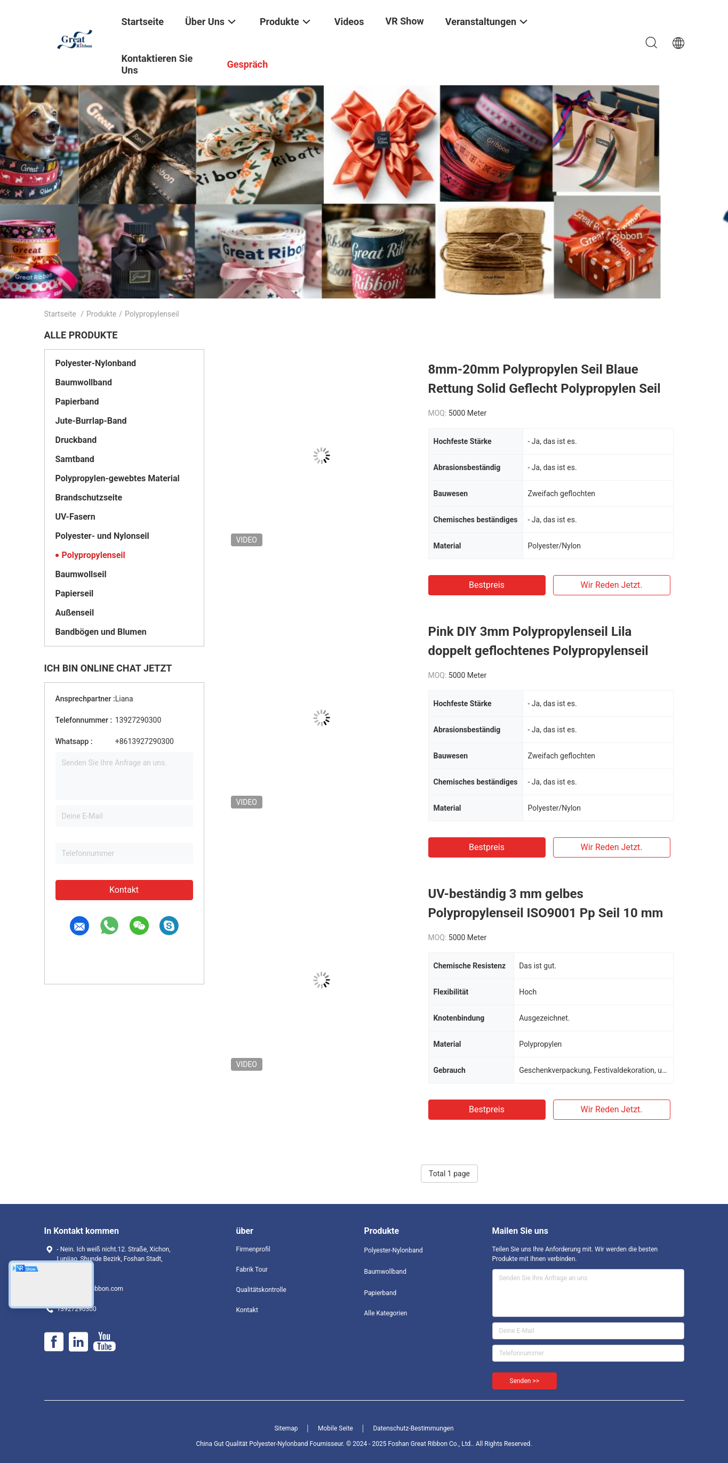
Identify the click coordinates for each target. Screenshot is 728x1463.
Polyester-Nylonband (96, 363)
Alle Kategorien (385, 1313)
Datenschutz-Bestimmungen (413, 1428)
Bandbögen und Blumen (101, 632)
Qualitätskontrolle (261, 1290)
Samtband (74, 459)
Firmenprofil (253, 1249)
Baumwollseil (81, 574)
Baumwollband (83, 382)
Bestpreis (487, 585)
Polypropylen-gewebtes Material (117, 478)
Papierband (77, 402)
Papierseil (74, 593)
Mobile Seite (335, 1428)
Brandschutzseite (89, 497)
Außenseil (74, 613)
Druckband (76, 440)
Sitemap (286, 1428)
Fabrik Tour (252, 1269)
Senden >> (524, 1381)
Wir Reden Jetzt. (611, 585)
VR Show (405, 21)
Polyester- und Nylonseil (102, 536)
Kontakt (124, 890)
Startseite (60, 314)
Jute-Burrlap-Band (91, 421)
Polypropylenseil (93, 555)
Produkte (101, 314)
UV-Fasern (75, 517)
